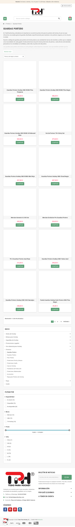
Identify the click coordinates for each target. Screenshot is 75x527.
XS (9, 448)
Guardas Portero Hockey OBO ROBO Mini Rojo (20, 177)
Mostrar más (8, 51)
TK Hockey (11, 423)
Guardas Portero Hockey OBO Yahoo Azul (55, 259)
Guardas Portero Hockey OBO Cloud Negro (55, 177)
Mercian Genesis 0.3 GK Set (20, 218)
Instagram (20, 511)
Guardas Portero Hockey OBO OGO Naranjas (20, 301)
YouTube (10, 511)
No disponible (12, 408)
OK (67, 478)
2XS (9, 444)
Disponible (11, 404)
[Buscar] (37, 18)
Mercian (11, 416)
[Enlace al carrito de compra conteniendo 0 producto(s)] (70, 18)
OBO (10, 419)
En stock (11, 401)
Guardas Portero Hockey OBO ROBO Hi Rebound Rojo (19, 134)
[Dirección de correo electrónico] (50, 478)
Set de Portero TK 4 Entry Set (55, 133)
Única (9, 441)
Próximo (66, 322)
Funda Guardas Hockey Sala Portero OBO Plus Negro (55, 302)
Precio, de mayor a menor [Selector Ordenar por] (11, 56)
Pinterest (15, 511)
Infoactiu (40, 520)
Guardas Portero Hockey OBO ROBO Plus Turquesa (20, 91)
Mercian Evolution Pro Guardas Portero (55, 218)
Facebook (5, 511)
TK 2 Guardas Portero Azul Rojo (20, 259)
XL (9, 461)
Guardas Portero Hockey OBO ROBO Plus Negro (55, 90)
